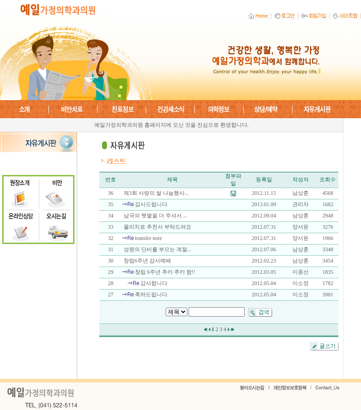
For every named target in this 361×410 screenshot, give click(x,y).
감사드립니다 (151, 204)
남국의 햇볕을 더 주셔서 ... (155, 215)
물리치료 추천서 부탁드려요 (157, 227)
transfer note (148, 238)
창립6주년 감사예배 (147, 261)
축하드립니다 (151, 294)
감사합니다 (153, 283)
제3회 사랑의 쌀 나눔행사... (156, 193)
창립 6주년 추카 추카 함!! (165, 272)
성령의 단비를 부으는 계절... (157, 249)
